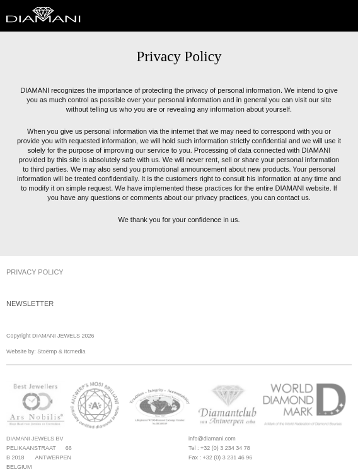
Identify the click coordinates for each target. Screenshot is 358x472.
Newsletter (30, 303)
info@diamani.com (212, 438)
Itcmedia (74, 351)
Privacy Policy (35, 272)
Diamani (47, 16)
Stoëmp (47, 351)
